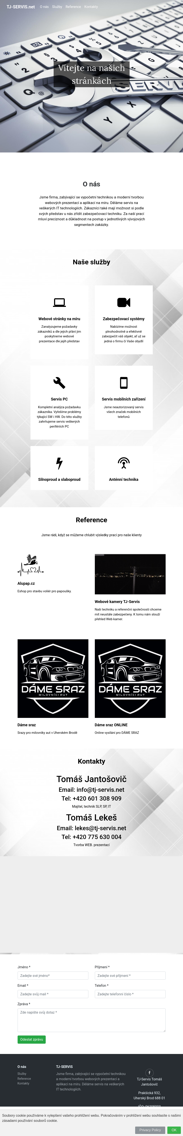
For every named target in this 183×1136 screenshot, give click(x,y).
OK (174, 1130)
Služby (57, 7)
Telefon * (102, 986)
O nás (44, 7)
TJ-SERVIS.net (21, 6)
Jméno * (24, 967)
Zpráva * (24, 1004)
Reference (73, 7)
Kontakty (91, 7)
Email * (23, 986)
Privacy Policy (150, 1130)
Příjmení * (102, 967)
